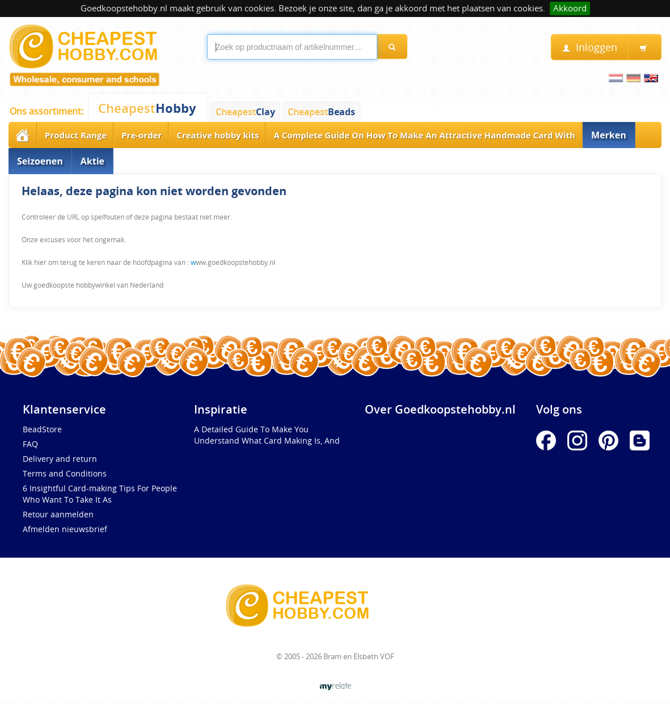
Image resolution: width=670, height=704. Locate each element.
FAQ (30, 444)
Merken (608, 135)
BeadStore (42, 429)
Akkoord (570, 8)
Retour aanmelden (58, 514)
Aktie (92, 161)
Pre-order (141, 135)
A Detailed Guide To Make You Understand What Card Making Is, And (267, 435)
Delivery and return (60, 458)
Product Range (76, 135)
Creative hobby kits (217, 135)
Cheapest (147, 108)
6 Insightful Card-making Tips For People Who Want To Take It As (100, 494)
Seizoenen (40, 161)
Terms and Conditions (65, 473)
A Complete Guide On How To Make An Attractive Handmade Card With (424, 135)
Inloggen (589, 47)
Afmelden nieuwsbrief (65, 529)
